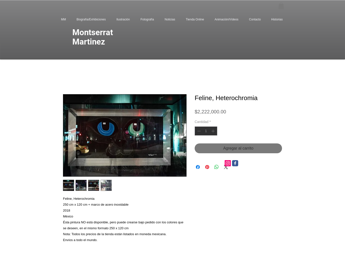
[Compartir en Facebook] (198, 167)
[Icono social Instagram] (228, 163)
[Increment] (213, 131)
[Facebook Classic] (235, 163)
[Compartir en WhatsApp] (217, 167)
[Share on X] (226, 167)
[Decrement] (198, 131)
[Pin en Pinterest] (207, 167)
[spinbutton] (206, 131)
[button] (281, 5)
